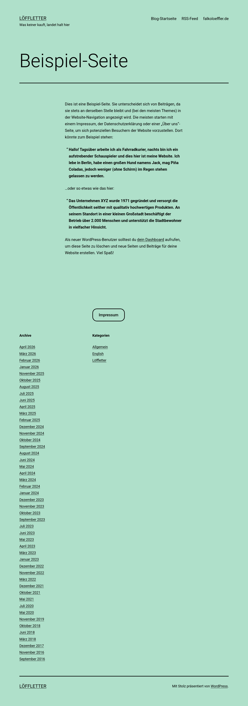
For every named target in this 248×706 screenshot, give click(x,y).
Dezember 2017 (31, 646)
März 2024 (27, 480)
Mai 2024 (26, 466)
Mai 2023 (26, 539)
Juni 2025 (27, 400)
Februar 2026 (29, 360)
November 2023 (31, 506)
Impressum (108, 315)
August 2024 (29, 453)
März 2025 (27, 413)
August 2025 (29, 387)
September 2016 (32, 659)
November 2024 (31, 433)
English (98, 354)
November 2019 (31, 619)
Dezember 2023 (31, 500)
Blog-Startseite (164, 18)
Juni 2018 (27, 632)
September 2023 (32, 519)
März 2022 (27, 579)
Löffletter (32, 18)
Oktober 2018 (29, 626)
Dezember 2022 (31, 566)
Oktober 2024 (29, 440)
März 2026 (27, 354)
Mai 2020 (26, 612)
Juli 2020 (26, 606)
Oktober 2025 (29, 380)
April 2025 (27, 407)
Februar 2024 (29, 486)
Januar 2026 (29, 367)
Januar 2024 (29, 493)
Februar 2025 (29, 420)
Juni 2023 (27, 533)
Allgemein (100, 347)
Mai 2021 (26, 599)
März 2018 (27, 639)
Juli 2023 (26, 526)
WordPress (219, 686)
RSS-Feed (190, 18)
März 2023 (27, 553)
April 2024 (27, 473)
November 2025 (31, 373)
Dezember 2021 (31, 586)
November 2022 (31, 573)
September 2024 (32, 446)
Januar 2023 (29, 559)
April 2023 (27, 546)
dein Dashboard (150, 239)
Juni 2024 (27, 460)
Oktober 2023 (29, 513)
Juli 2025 (26, 393)
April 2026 (27, 347)
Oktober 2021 (29, 592)
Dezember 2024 (31, 427)
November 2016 (31, 652)
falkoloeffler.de (216, 18)
